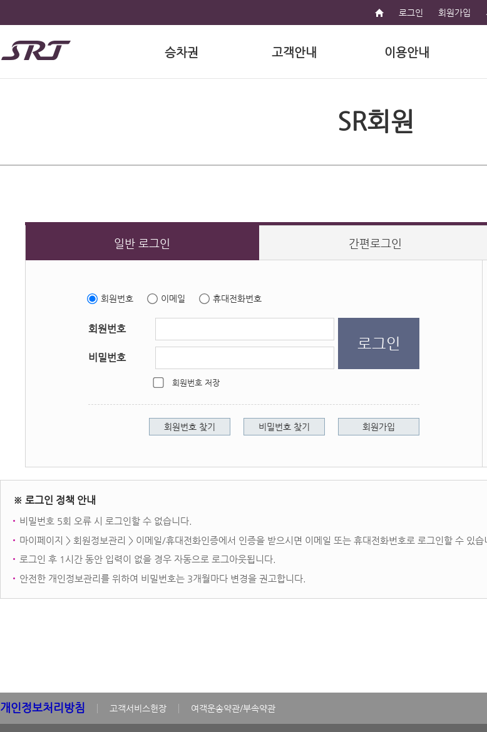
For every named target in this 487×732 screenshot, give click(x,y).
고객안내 (294, 52)
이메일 (173, 298)
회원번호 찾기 (189, 427)
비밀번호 (107, 357)
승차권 (181, 52)
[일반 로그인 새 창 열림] (142, 242)
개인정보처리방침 (42, 707)
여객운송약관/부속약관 (233, 708)
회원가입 (454, 13)
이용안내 (406, 52)
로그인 (411, 13)
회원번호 (117, 298)
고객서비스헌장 (138, 708)
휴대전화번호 (237, 298)
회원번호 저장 (196, 382)
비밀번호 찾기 (284, 427)
